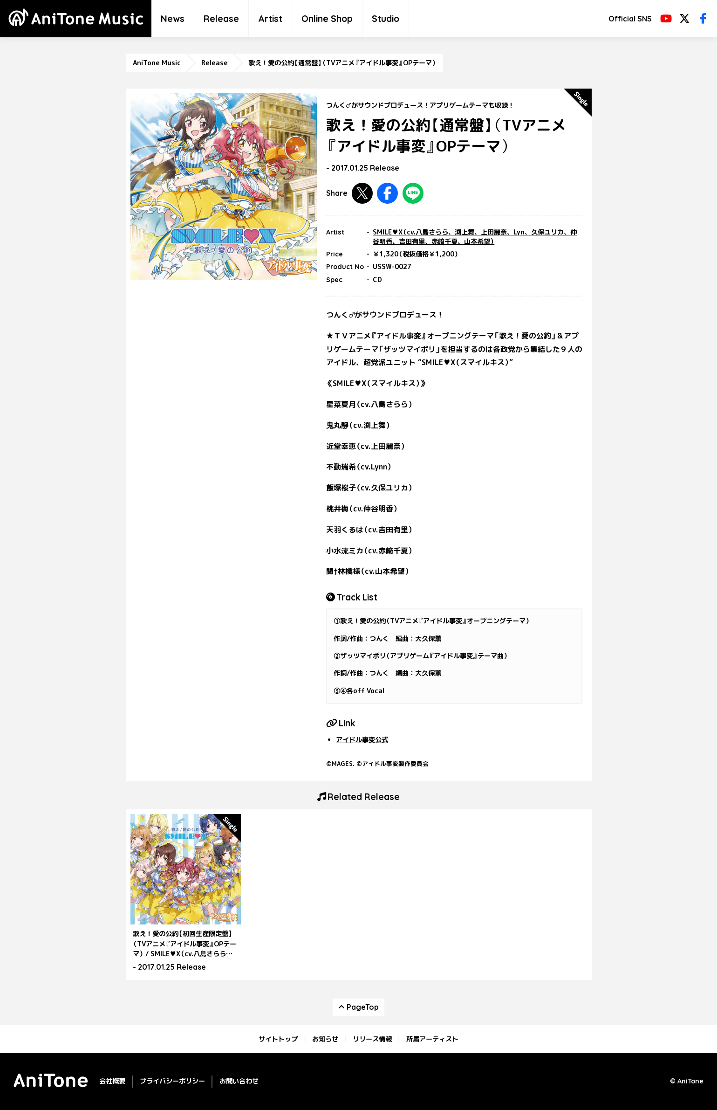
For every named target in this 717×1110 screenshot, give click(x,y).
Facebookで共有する (387, 193)
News (172, 18)
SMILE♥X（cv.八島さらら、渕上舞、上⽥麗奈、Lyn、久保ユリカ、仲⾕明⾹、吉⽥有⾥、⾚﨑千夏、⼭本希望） (475, 237)
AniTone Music (157, 63)
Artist (270, 18)
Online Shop (327, 18)
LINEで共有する (413, 193)
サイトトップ (278, 1039)
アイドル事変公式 (362, 740)
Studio (385, 18)
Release (221, 18)
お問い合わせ (239, 1081)
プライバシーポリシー (172, 1081)
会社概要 (112, 1081)
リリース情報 (372, 1039)
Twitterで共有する (362, 193)
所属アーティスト (432, 1039)
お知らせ (325, 1039)
